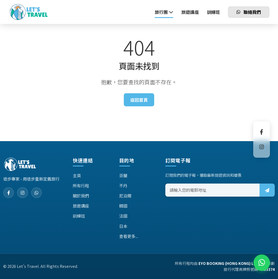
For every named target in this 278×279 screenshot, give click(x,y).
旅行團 (164, 12)
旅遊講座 (190, 12)
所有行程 (81, 185)
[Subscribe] (267, 190)
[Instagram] (22, 192)
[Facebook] (8, 192)
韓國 (123, 206)
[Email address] (212, 190)
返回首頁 (139, 100)
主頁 (77, 175)
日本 (123, 226)
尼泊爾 (125, 196)
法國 (123, 216)
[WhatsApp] (36, 192)
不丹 (123, 185)
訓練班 (213, 12)
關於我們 (81, 196)
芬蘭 (123, 175)
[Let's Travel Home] (29, 12)
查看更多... (128, 236)
